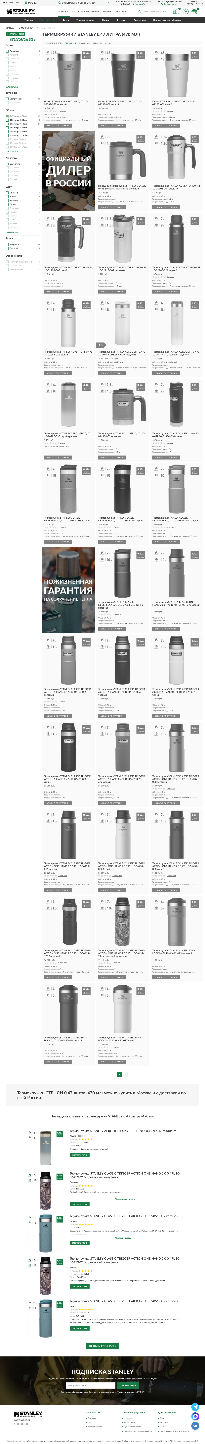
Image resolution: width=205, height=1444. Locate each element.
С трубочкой (15, 103)
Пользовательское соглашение (138, 1431)
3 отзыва (116, 963)
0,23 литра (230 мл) (18, 120)
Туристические (16, 270)
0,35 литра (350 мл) (18, 124)
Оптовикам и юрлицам (85, 12)
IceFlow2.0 (14, 66)
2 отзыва (170, 277)
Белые (13, 197)
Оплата (91, 1423)
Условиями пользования (127, 1392)
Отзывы (107, 12)
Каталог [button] (63, 12)
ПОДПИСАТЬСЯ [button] (128, 1386)
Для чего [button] (11, 158)
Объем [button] (10, 110)
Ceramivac (14, 59)
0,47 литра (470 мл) (18, 116)
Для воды (14, 168)
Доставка (92, 1418)
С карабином (16, 266)
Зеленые (14, 201)
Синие (12, 220)
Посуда (105, 20)
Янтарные (14, 227)
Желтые (13, 216)
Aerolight (14, 55)
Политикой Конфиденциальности (102, 1392)
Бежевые (14, 193)
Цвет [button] (9, 187)
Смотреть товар (79, 1155)
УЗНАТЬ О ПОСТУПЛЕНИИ (58, 125)
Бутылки (121, 20)
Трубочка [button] (11, 93)
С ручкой (14, 248)
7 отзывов (62, 876)
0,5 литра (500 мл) (18, 139)
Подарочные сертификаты (167, 20)
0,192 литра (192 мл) (19, 147)
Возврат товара (95, 1427)
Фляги (66, 20)
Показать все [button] (12, 86)
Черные (13, 224)
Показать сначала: (53, 43)
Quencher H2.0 (16, 82)
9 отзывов (62, 963)
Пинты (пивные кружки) (21, 262)
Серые (13, 204)
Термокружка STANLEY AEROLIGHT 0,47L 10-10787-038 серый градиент (123, 1131)
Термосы (28, 20)
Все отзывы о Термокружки (102, 1346)
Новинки (164, 1423)
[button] (169, 4)
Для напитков (16, 164)
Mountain (14, 78)
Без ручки (14, 245)
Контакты (121, 12)
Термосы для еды (85, 20)
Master (13, 70)
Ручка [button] (9, 238)
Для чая (13, 179)
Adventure (14, 51)
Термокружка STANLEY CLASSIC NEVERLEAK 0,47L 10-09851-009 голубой (124, 1216)
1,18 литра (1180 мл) (19, 136)
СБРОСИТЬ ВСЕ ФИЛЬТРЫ (22, 39)
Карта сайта (129, 1423)
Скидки (163, 1427)
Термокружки (48, 20)
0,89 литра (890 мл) (18, 132)
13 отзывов (117, 876)
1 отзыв (170, 111)
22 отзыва (171, 789)
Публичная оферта (132, 1427)
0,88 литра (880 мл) (18, 128)
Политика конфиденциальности (174, 1431)
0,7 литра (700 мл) (18, 143)
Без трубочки (16, 99)
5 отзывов (116, 614)
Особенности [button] (14, 256)
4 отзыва (62, 111)
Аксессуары (140, 20)
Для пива (14, 176)
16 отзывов (171, 876)
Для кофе (14, 172)
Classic (13, 63)
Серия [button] (9, 45)
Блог (162, 1418)
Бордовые (14, 208)
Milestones (14, 74)
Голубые (13, 212)
